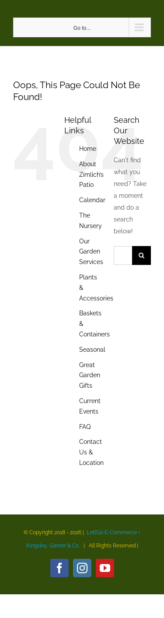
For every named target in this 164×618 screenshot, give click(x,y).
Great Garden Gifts (89, 375)
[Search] (141, 255)
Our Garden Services (91, 252)
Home (87, 148)
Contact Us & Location (91, 452)
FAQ (85, 426)
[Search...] (123, 255)
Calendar (92, 200)
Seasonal (92, 349)
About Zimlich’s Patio (91, 175)
